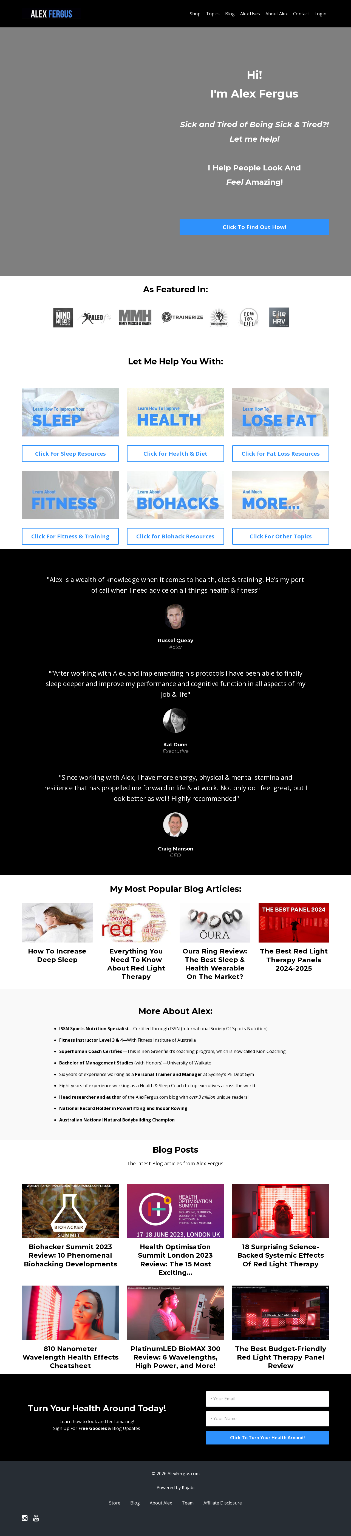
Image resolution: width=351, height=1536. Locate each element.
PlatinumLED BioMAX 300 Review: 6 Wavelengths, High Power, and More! (175, 1357)
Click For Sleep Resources (70, 453)
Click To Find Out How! (254, 227)
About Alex (276, 14)
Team (188, 1503)
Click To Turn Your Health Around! (267, 1438)
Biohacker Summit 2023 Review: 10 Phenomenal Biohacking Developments (70, 1255)
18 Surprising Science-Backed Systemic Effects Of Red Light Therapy (280, 1255)
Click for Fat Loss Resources (281, 453)
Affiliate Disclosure (222, 1503)
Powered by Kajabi (175, 1487)
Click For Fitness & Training (70, 536)
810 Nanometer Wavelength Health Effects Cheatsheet (70, 1357)
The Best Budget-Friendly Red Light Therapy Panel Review (280, 1357)
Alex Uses (250, 14)
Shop (195, 14)
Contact (301, 14)
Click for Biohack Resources (175, 536)
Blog (230, 14)
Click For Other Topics (281, 536)
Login (320, 14)
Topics (213, 14)
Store (114, 1503)
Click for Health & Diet (175, 453)
